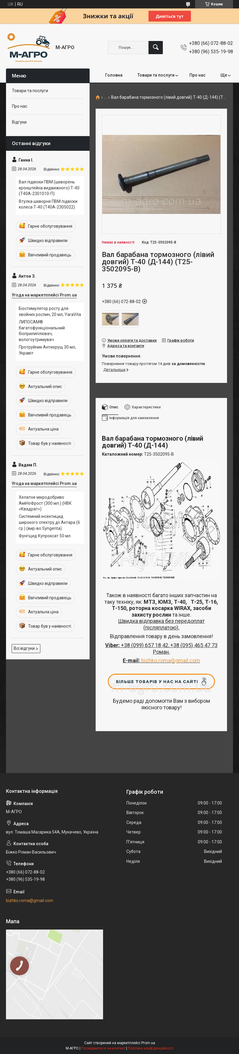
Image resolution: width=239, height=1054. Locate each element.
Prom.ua (148, 1043)
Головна (113, 75)
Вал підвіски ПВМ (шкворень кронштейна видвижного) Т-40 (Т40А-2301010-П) (49, 188)
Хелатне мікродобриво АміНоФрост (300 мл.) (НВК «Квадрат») (45, 503)
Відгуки (19, 122)
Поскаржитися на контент (103, 1048)
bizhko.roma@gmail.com (170, 660)
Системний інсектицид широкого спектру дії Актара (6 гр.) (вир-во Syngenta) (49, 522)
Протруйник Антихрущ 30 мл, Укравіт (47, 350)
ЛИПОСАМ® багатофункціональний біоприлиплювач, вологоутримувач (42, 331)
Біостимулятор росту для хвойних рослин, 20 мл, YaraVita (50, 311)
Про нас (197, 75)
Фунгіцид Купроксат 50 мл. (45, 535)
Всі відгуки (24, 648)
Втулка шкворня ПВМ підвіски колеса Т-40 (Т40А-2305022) (48, 204)
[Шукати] (155, 47)
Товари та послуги (155, 75)
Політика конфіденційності (151, 1048)
